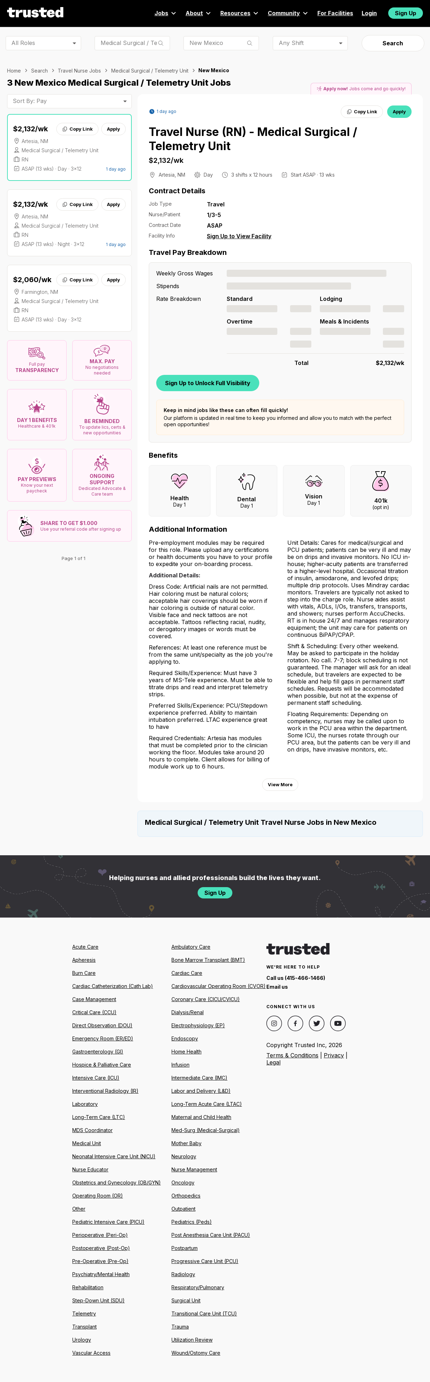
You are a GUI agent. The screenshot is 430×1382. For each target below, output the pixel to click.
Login (369, 13)
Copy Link (77, 129)
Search (393, 43)
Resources (239, 13)
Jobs (165, 13)
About (199, 13)
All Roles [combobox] (23, 42)
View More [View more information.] (280, 784)
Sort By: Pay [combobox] (30, 100)
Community (288, 13)
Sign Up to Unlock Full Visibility (207, 383)
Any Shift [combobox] (291, 42)
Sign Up (405, 13)
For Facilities (335, 13)
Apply (113, 129)
